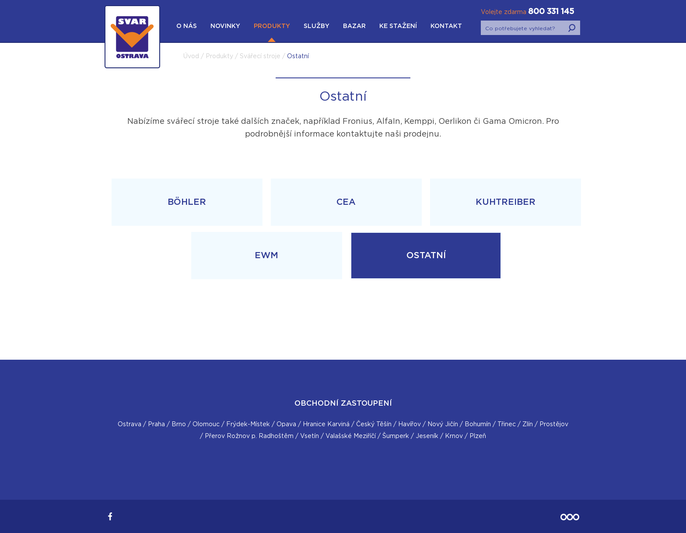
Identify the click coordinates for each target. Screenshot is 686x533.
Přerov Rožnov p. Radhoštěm (249, 436)
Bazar (354, 26)
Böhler (187, 202)
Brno (179, 424)
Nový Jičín (442, 424)
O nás (186, 26)
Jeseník (427, 436)
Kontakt (446, 26)
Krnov (454, 436)
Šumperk (395, 436)
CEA (346, 202)
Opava (286, 424)
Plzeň (477, 436)
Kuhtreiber (506, 202)
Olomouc (206, 424)
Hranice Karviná (326, 424)
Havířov (409, 424)
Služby (316, 26)
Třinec (506, 424)
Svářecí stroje (260, 56)
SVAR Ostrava (132, 79)
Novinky (225, 26)
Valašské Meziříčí (351, 436)
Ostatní (426, 255)
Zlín (527, 424)
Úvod (191, 56)
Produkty (272, 26)
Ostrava (129, 424)
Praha (156, 424)
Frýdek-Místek (248, 424)
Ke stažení (398, 26)
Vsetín (309, 436)
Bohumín (478, 424)
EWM (266, 255)
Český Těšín (374, 424)
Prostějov (553, 424)
